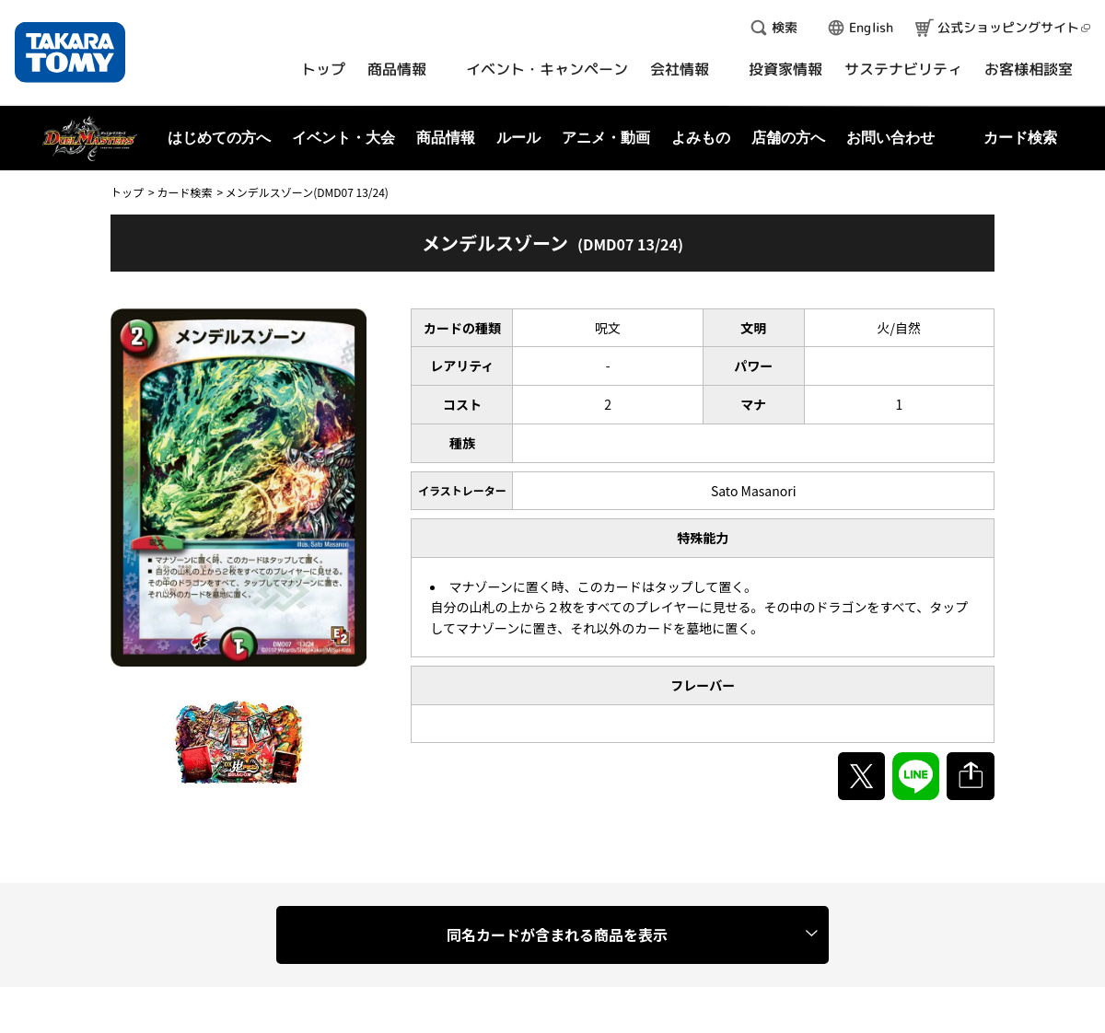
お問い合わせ (890, 137)
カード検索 (184, 192)
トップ (127, 192)
